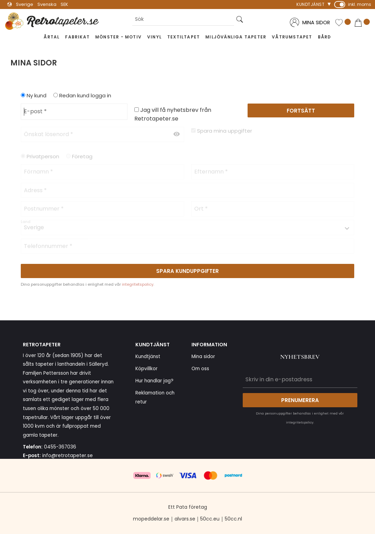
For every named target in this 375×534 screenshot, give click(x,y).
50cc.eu (210, 518)
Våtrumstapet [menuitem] (292, 37)
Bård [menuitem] (324, 37)
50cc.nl (233, 518)
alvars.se (185, 518)
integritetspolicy (137, 284)
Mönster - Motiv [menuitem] (118, 37)
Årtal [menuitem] (52, 37)
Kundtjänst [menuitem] (310, 4)
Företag (82, 156)
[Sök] (239, 19)
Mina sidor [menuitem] (203, 356)
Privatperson (43, 156)
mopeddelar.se (151, 518)
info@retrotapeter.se (67, 455)
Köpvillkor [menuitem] (146, 368)
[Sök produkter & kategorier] (183, 19)
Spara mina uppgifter (224, 130)
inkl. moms (359, 4)
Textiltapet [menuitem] (183, 37)
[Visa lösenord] (176, 134)
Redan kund (85, 95)
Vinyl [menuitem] (154, 37)
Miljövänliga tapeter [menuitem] (235, 37)
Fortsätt (301, 110)
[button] (342, 23)
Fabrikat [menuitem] (77, 37)
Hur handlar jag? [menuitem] (154, 380)
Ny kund (36, 95)
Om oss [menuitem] (200, 368)
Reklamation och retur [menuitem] (155, 397)
